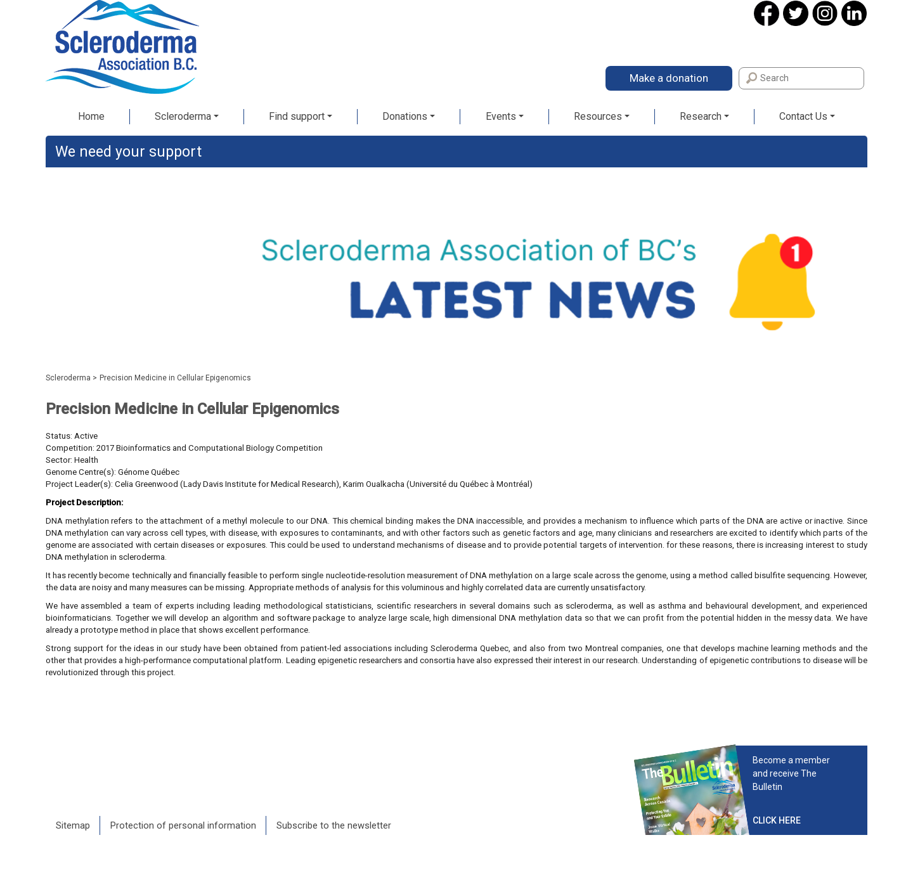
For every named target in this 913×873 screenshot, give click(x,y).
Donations (404, 116)
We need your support (128, 151)
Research (701, 116)
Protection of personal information (183, 825)
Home (91, 116)
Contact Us (803, 116)
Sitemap (73, 825)
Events (501, 116)
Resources (598, 116)
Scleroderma (183, 116)
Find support (297, 116)
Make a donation (669, 78)
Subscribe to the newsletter (333, 825)
